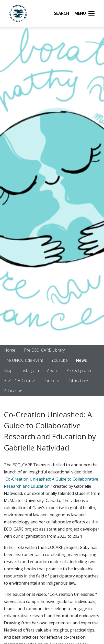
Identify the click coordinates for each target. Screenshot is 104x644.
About (52, 370)
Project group (78, 370)
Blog (8, 370)
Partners (51, 380)
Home (9, 350)
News (81, 360)
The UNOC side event (23, 360)
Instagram (29, 370)
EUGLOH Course (19, 380)
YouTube (59, 360)
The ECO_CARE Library (44, 350)
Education (13, 391)
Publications (78, 380)
